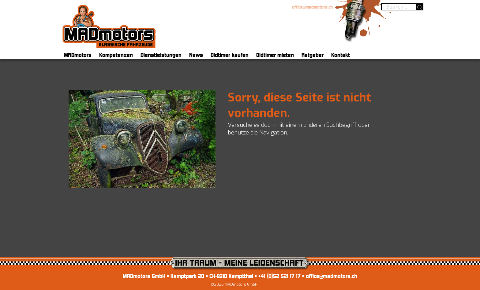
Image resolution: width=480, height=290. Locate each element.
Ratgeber (313, 55)
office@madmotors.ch (312, 7)
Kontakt (340, 55)
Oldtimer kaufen (230, 55)
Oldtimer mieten (275, 55)
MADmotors (78, 55)
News (196, 55)
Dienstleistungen (161, 55)
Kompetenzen (116, 55)
